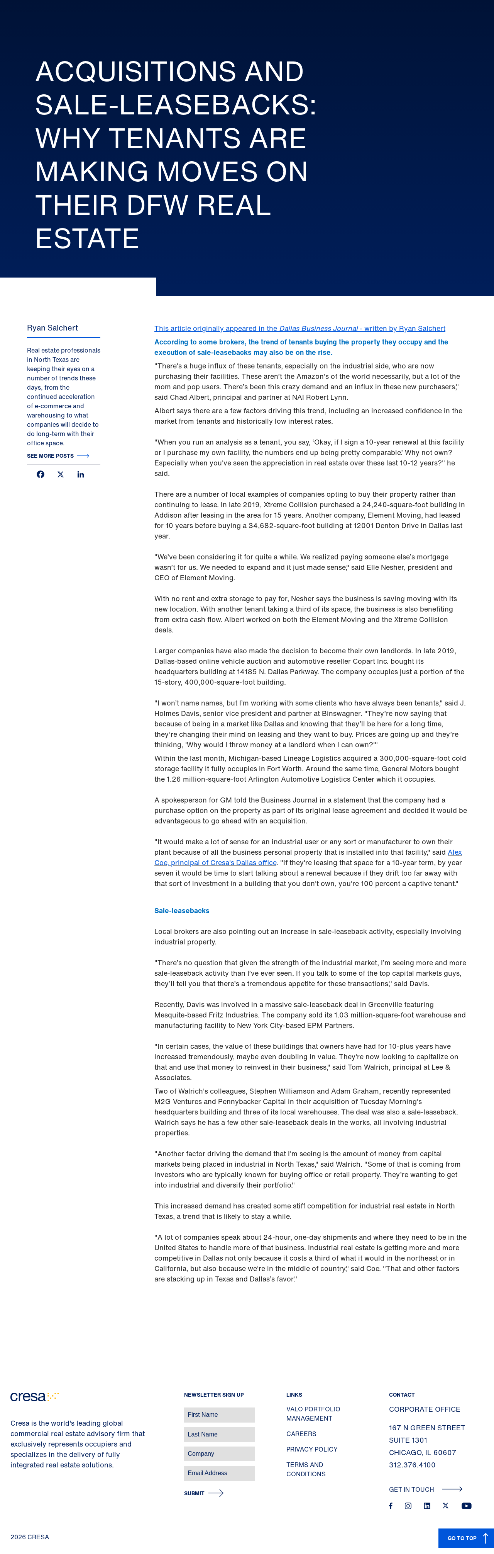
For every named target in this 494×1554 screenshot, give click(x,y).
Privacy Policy (312, 1449)
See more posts (50, 456)
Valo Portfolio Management (313, 1413)
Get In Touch (426, 1489)
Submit (194, 1493)
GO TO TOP (462, 1538)
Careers (301, 1433)
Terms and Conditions (306, 1469)
